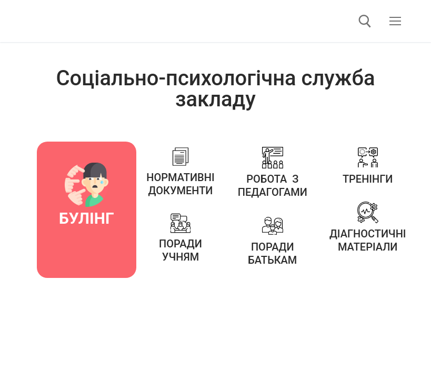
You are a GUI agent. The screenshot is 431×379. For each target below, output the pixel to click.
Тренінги (368, 179)
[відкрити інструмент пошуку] (365, 21)
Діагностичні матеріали (367, 240)
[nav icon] (395, 21)
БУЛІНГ (86, 218)
